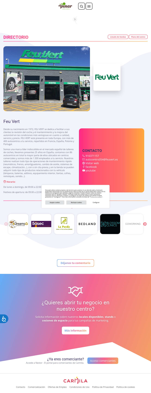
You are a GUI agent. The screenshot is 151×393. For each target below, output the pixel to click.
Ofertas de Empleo (57, 387)
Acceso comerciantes (103, 361)
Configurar (96, 202)
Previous (6, 224)
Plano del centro (138, 37)
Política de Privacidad (103, 387)
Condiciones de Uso (79, 387)
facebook (91, 167)
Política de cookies (96, 197)
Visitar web (92, 163)
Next (145, 224)
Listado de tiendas (118, 37)
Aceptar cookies (55, 202)
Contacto (20, 387)
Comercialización (36, 387)
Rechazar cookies (76, 202)
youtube (90, 170)
